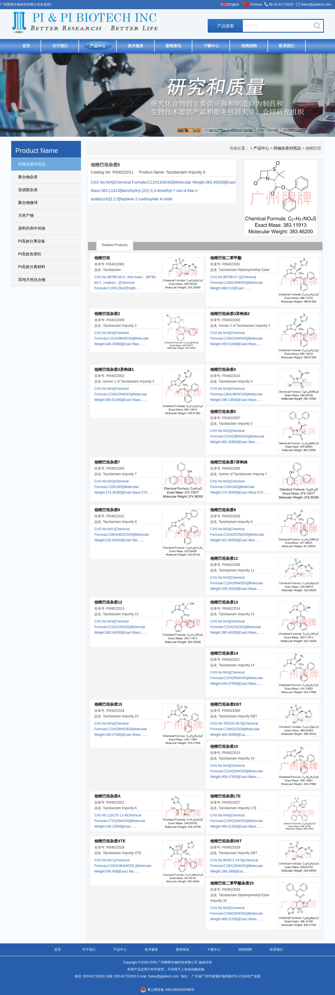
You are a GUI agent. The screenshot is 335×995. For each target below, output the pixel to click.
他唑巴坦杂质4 (223, 369)
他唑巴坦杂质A (107, 796)
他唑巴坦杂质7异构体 (229, 462)
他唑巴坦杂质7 (107, 462)
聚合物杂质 (28, 177)
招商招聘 (249, 46)
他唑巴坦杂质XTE (109, 841)
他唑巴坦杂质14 (224, 653)
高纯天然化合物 (32, 279)
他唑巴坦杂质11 (224, 558)
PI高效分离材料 (31, 267)
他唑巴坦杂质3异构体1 (114, 369)
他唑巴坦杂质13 (224, 602)
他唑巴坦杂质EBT (225, 704)
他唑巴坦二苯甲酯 (225, 258)
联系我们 (287, 46)
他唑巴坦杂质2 (107, 313)
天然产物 (26, 215)
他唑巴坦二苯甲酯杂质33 (232, 883)
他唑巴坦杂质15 (108, 704)
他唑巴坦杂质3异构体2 (230, 313)
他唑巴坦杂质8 (107, 510)
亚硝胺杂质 (28, 190)
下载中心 (211, 46)
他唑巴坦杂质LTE (225, 796)
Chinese (256, 4)
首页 (26, 46)
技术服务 (135, 46)
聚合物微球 (28, 202)
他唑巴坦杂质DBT (226, 841)
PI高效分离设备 (31, 241)
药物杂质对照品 (32, 164)
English (233, 4)
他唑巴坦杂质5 (223, 411)
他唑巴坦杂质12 (108, 602)
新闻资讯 (173, 46)
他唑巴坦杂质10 (224, 746)
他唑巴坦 (102, 258)
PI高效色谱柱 (29, 254)
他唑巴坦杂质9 (223, 510)
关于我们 (60, 46)
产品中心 (98, 46)
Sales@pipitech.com (316, 4)
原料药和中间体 (32, 228)
